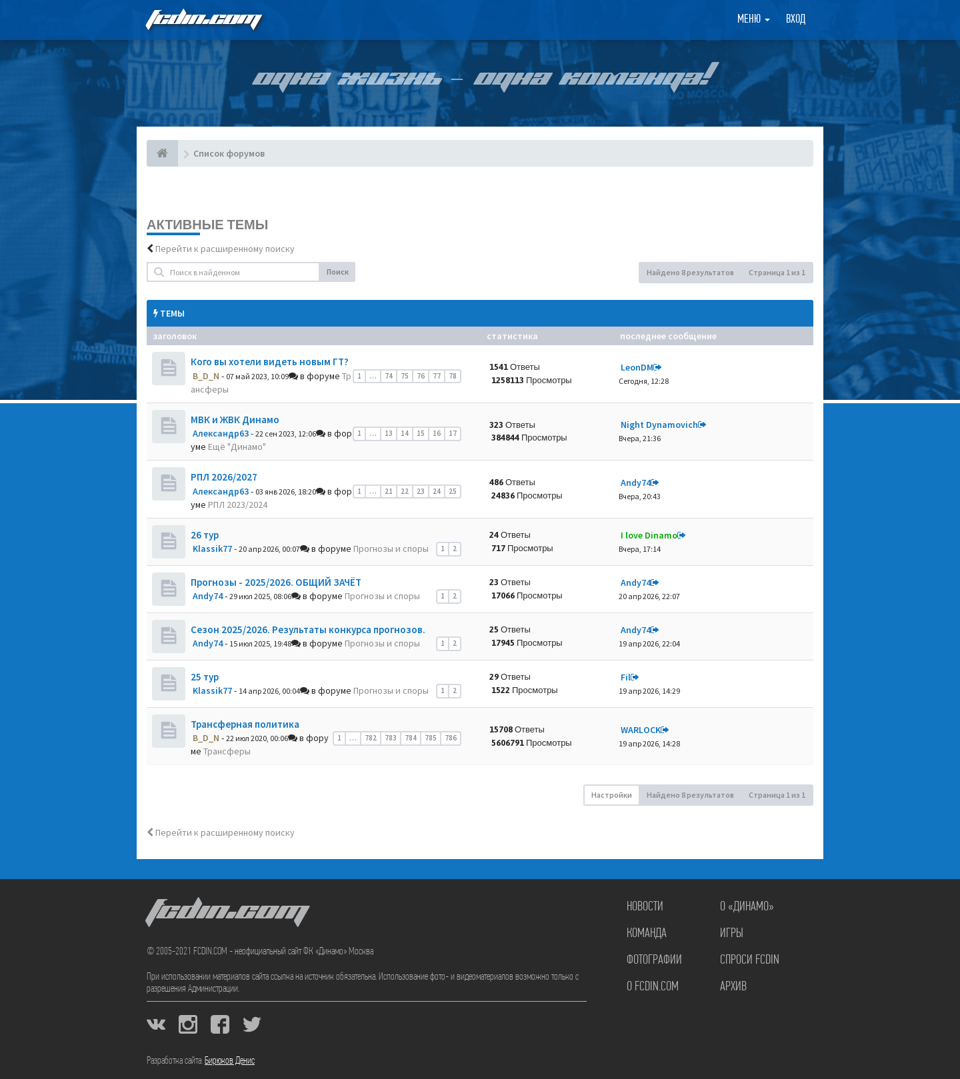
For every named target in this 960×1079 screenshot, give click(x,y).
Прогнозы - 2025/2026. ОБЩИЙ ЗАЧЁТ (276, 582)
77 (437, 376)
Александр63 (221, 433)
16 (437, 433)
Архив (733, 987)
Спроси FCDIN (749, 960)
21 (389, 491)
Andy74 (636, 483)
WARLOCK (641, 730)
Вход (795, 19)
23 (421, 491)
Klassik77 (212, 548)
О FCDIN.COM (653, 987)
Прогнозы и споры (391, 548)
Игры (731, 933)
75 (405, 376)
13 (389, 433)
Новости (645, 907)
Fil (626, 677)
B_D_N (206, 376)
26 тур (205, 535)
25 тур (205, 676)
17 (453, 433)
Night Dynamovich (659, 425)
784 (411, 737)
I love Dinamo (649, 535)
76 (421, 376)
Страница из (777, 272)
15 (421, 433)
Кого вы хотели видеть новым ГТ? (270, 361)
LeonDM (637, 367)
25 (453, 491)
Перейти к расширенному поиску (225, 249)
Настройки (611, 795)
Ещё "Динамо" (237, 447)
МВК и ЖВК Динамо (235, 419)
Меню (753, 19)
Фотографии (654, 960)
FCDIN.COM (203, 20)
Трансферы (227, 751)
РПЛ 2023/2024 (237, 505)
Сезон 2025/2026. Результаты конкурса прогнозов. (308, 629)
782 (371, 737)
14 (405, 433)
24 (437, 491)
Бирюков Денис (230, 1061)
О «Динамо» (747, 907)
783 (391, 737)
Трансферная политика (245, 724)
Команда (647, 933)
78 (453, 376)
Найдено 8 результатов (690, 272)
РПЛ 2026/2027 (224, 477)
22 (405, 491)
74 (389, 376)
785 (431, 737)
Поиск (338, 272)
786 (451, 737)
